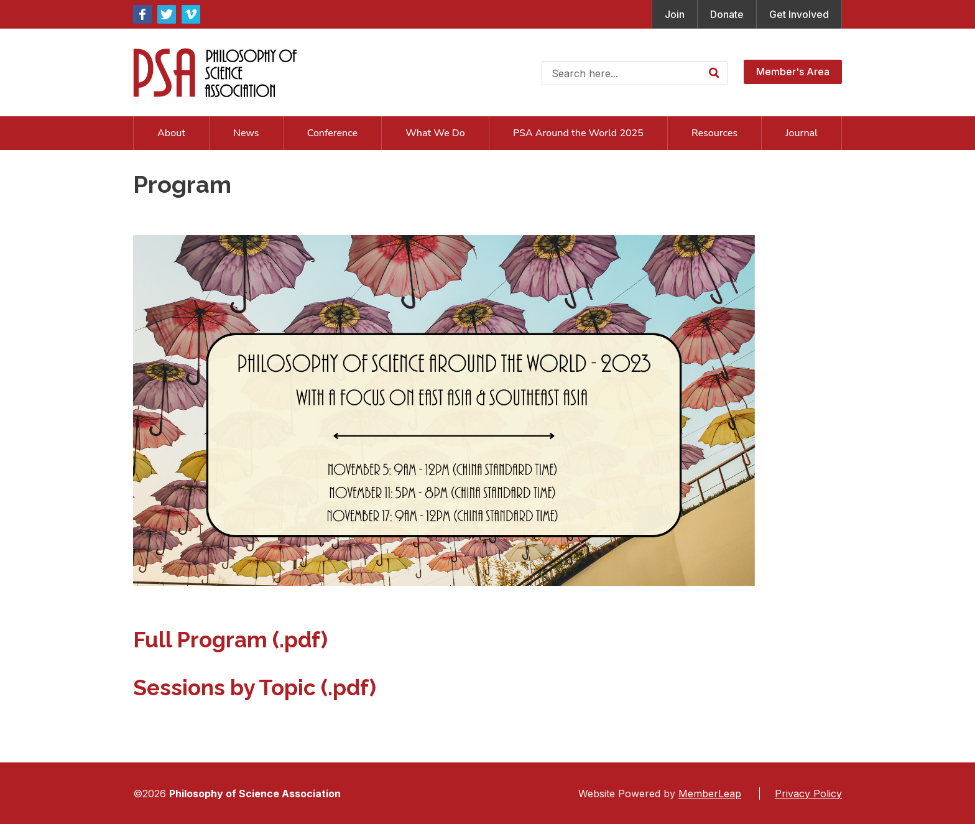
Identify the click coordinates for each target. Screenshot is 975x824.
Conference (332, 133)
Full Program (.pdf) (230, 639)
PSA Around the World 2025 (578, 133)
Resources (714, 133)
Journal (801, 133)
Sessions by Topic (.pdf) (254, 687)
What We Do (435, 133)
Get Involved (799, 14)
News (246, 133)
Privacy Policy (808, 793)
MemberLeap (709, 793)
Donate (727, 14)
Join (675, 14)
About (171, 133)
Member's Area (792, 71)
